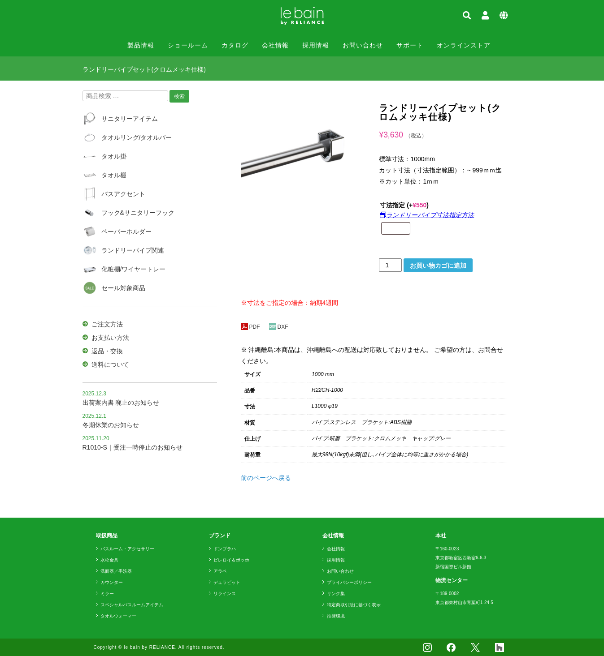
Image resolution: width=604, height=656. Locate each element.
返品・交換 (107, 351)
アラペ (220, 571)
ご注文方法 (107, 324)
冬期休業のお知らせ (111, 425)
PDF (250, 327)
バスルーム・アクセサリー (127, 548)
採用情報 (315, 45)
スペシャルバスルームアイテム (131, 604)
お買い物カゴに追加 (438, 265)
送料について (110, 364)
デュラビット (226, 582)
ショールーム (188, 45)
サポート (409, 45)
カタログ (235, 45)
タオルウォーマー (118, 615)
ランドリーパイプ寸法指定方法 (427, 215)
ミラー (107, 593)
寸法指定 (404, 205)
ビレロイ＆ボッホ (231, 559)
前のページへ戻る (266, 477)
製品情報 (140, 45)
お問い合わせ (363, 45)
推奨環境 (336, 615)
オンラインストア (464, 45)
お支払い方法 (110, 337)
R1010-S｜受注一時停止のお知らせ (133, 447)
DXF (278, 327)
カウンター (111, 582)
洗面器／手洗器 (116, 571)
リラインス (224, 593)
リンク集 (336, 593)
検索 (179, 96)
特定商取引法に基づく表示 (354, 604)
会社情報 (275, 45)
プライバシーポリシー (349, 582)
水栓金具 (109, 559)
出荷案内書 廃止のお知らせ (121, 402)
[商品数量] (390, 265)
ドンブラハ (224, 548)
